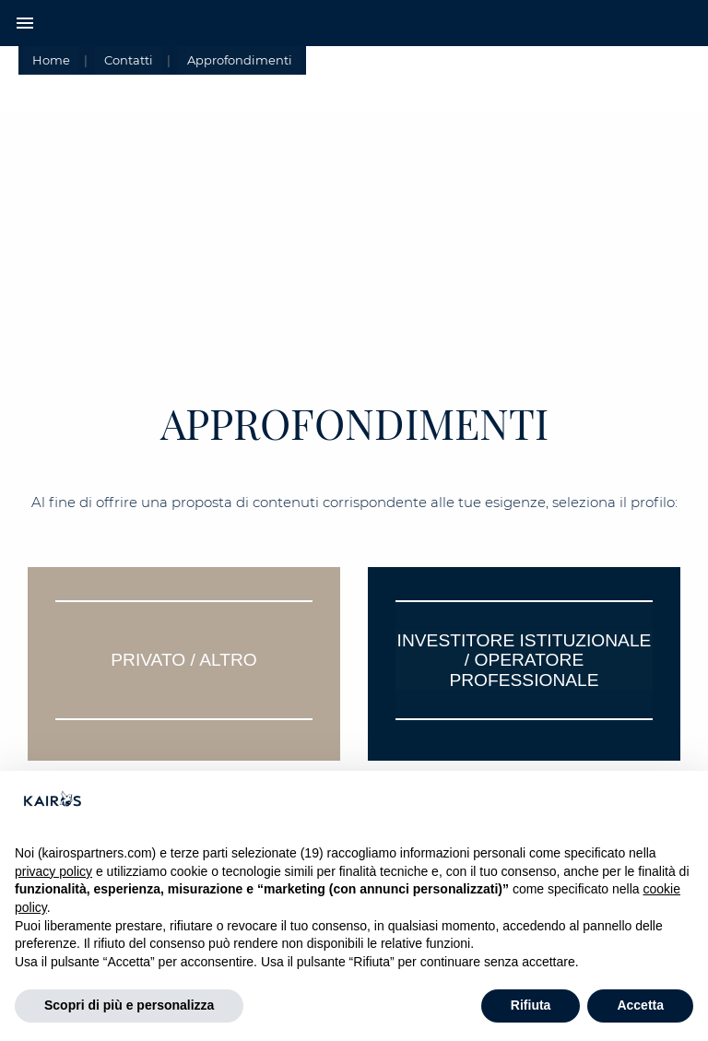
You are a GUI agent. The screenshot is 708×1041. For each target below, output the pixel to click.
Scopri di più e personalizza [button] (129, 1005)
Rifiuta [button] (531, 1005)
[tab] (184, 664)
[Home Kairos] (354, 23)
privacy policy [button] (53, 871)
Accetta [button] (640, 1005)
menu (25, 23)
